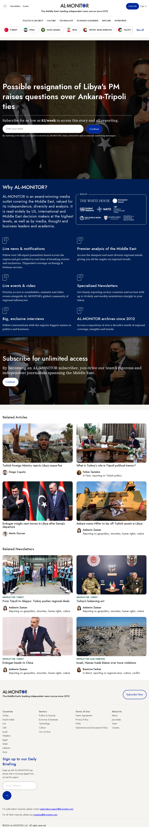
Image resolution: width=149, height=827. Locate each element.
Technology (66, 21)
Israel (5, 731)
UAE (4, 727)
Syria (5, 752)
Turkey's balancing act (90, 601)
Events (26, 6)
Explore (106, 21)
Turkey (6, 715)
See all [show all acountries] (140, 29)
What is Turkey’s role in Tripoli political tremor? (106, 465)
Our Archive (44, 731)
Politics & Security (33, 21)
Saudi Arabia (8, 719)
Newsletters (15, 6)
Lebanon (6, 747)
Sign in (143, 6)
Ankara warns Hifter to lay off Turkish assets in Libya (109, 524)
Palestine (6, 735)
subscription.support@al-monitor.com (56, 809)
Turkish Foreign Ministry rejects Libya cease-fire (32, 465)
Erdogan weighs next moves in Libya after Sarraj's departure (34, 525)
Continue (10, 382)
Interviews (120, 21)
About (114, 715)
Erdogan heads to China (18, 663)
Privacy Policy (82, 719)
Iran (4, 723)
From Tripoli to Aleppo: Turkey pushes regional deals (36, 601)
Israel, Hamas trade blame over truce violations (106, 663)
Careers (115, 727)
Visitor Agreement (84, 715)
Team (114, 723)
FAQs (78, 723)
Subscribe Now (134, 694)
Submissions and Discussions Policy (92, 727)
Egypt (5, 739)
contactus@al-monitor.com (45, 814)
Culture (51, 21)
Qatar (5, 743)
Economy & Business (87, 21)
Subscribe (132, 6)
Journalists (116, 719)
